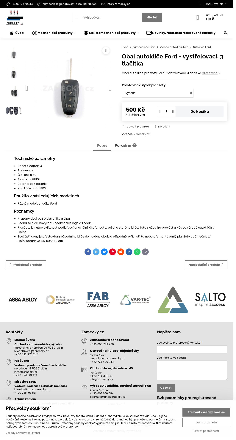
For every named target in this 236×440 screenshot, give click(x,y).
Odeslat (166, 388)
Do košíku (199, 111)
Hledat (152, 17)
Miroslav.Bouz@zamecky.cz (32, 389)
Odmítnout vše (206, 422)
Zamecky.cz (142, 134)
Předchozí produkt (26, 265)
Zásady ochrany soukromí (23, 433)
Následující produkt (206, 265)
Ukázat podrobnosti (206, 431)
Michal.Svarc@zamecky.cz (31, 351)
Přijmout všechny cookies (206, 412)
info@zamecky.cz (25, 372)
